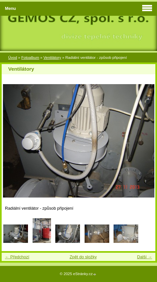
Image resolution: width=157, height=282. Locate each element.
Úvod (12, 57)
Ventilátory (52, 57)
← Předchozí (17, 256)
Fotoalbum (30, 57)
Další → (144, 256)
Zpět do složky (83, 256)
